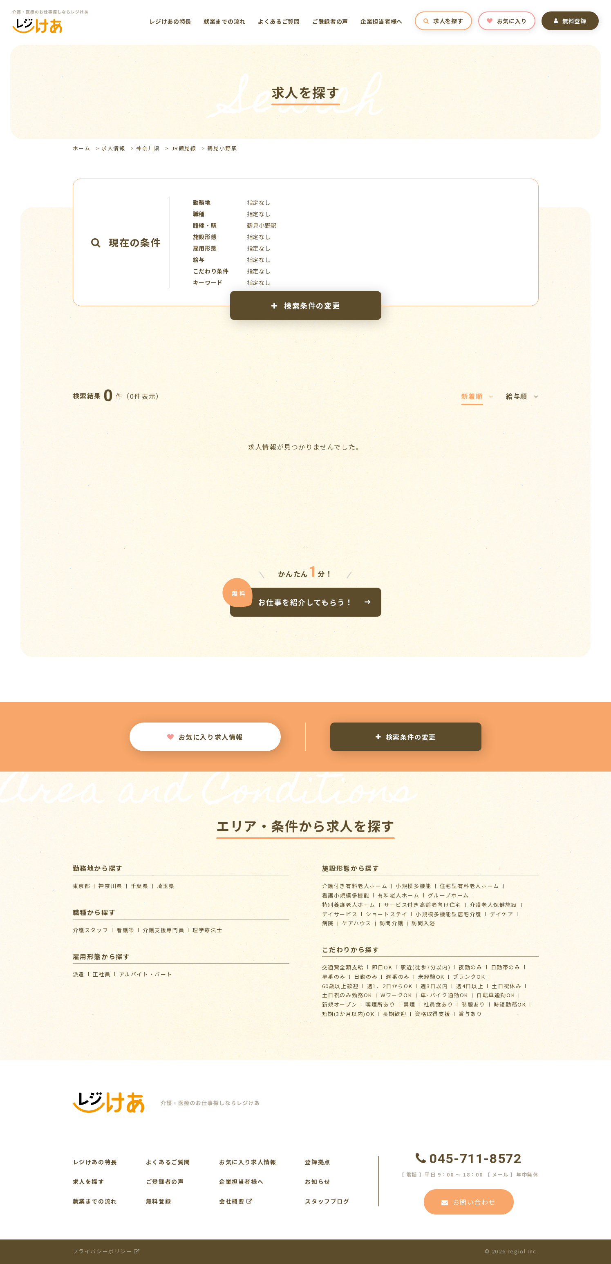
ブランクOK (469, 976)
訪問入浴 (423, 923)
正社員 (102, 974)
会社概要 (236, 1201)
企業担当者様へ (381, 21)
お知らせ (317, 1181)
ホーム (82, 148)
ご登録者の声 (330, 21)
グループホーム (448, 895)
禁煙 (409, 1004)
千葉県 (140, 886)
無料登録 (570, 21)
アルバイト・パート (145, 974)
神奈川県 (148, 148)
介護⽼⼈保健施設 (493, 904)
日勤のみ (366, 976)
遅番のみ (398, 976)
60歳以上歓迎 (340, 986)
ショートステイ (386, 914)
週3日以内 (434, 986)
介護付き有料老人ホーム (355, 886)
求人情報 (113, 148)
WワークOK (396, 995)
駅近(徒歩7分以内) (425, 967)
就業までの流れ (225, 21)
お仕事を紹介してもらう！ (305, 601)
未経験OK (431, 976)
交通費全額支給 (343, 967)
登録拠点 (317, 1162)
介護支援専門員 (163, 930)
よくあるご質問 (279, 21)
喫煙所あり (380, 1004)
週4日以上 (469, 986)
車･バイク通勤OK (444, 995)
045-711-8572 (469, 1158)
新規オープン (340, 1004)
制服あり (473, 1004)
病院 (328, 923)
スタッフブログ (327, 1201)
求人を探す (443, 21)
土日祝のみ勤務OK (347, 995)
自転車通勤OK (496, 995)
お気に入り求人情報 (205, 737)
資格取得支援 (433, 1014)
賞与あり (470, 1014)
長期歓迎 (394, 1014)
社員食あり (438, 1004)
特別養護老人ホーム (349, 904)
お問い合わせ (468, 1202)
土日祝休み (506, 986)
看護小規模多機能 (346, 895)
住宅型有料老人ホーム (469, 886)
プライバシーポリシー (106, 1251)
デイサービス (340, 914)
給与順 (522, 396)
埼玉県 (166, 886)
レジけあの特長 (170, 21)
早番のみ (334, 976)
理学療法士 (207, 930)
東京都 (82, 886)
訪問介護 (391, 923)
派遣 (79, 974)
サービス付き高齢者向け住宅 (422, 904)
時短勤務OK (510, 1004)
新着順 (477, 396)
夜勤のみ (470, 967)
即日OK (382, 967)
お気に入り (507, 21)
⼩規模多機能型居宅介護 (448, 914)
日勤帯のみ (506, 967)
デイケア (501, 914)
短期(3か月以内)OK (348, 1014)
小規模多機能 (414, 886)
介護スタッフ (91, 930)
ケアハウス (357, 923)
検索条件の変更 (305, 305)
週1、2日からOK (389, 986)
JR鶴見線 (184, 148)
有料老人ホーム (398, 895)
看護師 (125, 930)
